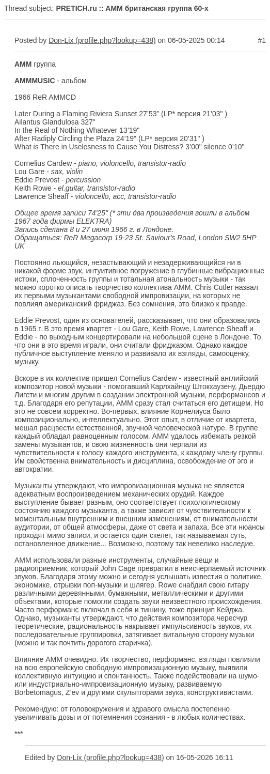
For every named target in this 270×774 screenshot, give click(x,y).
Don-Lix (61, 40)
